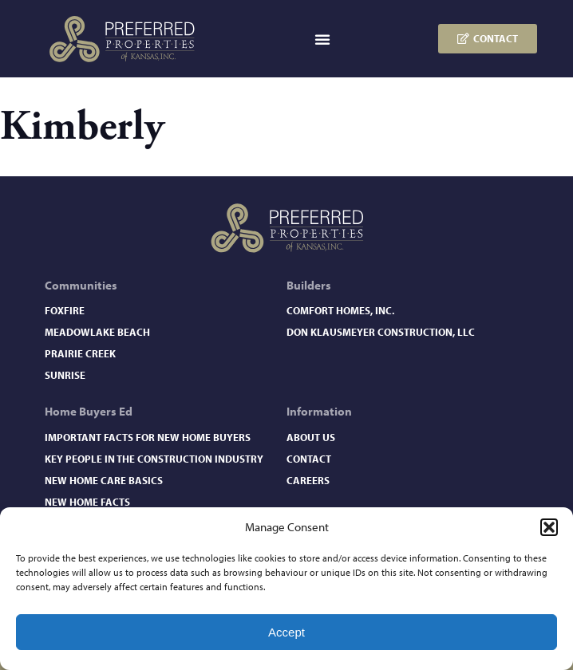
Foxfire (65, 310)
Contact (308, 458)
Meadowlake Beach (97, 331)
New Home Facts (87, 501)
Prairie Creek (80, 353)
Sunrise (65, 374)
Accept (286, 632)
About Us (310, 437)
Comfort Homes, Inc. (340, 310)
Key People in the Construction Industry (154, 458)
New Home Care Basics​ (104, 480)
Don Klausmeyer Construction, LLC (380, 331)
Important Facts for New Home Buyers (148, 437)
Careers (308, 480)
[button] (549, 527)
